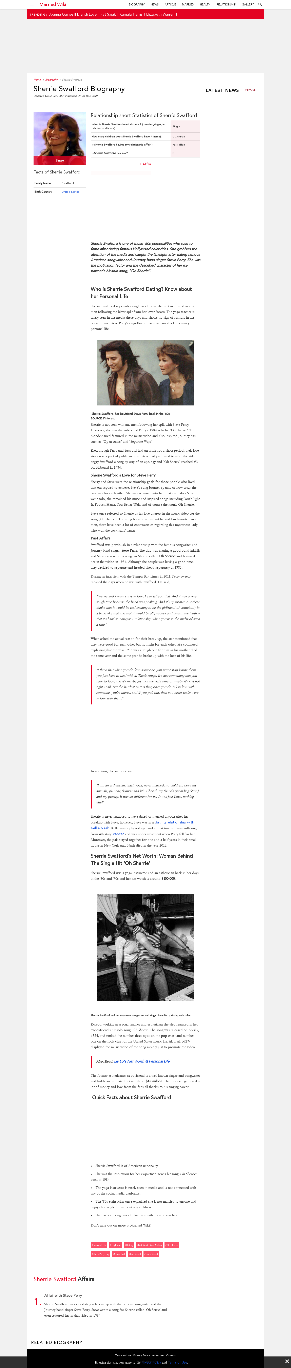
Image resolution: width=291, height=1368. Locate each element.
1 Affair (145, 164)
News (155, 4)
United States (70, 191)
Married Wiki (52, 4)
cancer (118, 834)
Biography (137, 4)
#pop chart (135, 1254)
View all (250, 90)
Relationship (226, 4)
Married (188, 4)
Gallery (248, 4)
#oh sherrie (171, 1245)
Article (170, 4)
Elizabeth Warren (160, 14)
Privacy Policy (151, 1362)
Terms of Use (177, 1362)
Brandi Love (87, 14)
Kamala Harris (130, 14)
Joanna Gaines (61, 14)
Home (37, 79)
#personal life (99, 1245)
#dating (129, 1245)
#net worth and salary (149, 1245)
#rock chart (151, 1254)
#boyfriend (115, 1245)
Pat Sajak (108, 14)
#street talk (119, 1254)
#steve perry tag (101, 1254)
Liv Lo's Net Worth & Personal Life (142, 1061)
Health (205, 4)
